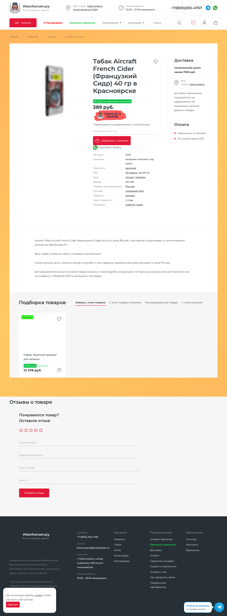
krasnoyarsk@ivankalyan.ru (93, 547)
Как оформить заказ (162, 577)
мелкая (130, 195)
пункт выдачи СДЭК (85, 9)
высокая (130, 168)
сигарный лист (134, 190)
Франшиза (192, 550)
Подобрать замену (107, 147)
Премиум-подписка (163, 544)
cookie (38, 595)
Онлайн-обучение (161, 539)
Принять (13, 604)
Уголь (117, 550)
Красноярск (94, 6)
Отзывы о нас (158, 571)
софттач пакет (134, 204)
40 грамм (131, 172)
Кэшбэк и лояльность (163, 566)
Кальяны (119, 539)
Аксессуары (121, 555)
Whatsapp (95, 275)
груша (129, 177)
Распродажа (122, 561)
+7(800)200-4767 (61, 275)
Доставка (156, 550)
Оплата (154, 555)
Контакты (192, 544)
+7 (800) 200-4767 (88, 536)
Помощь (191, 539)
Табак (117, 544)
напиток (140, 177)
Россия (130, 186)
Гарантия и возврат (162, 561)
